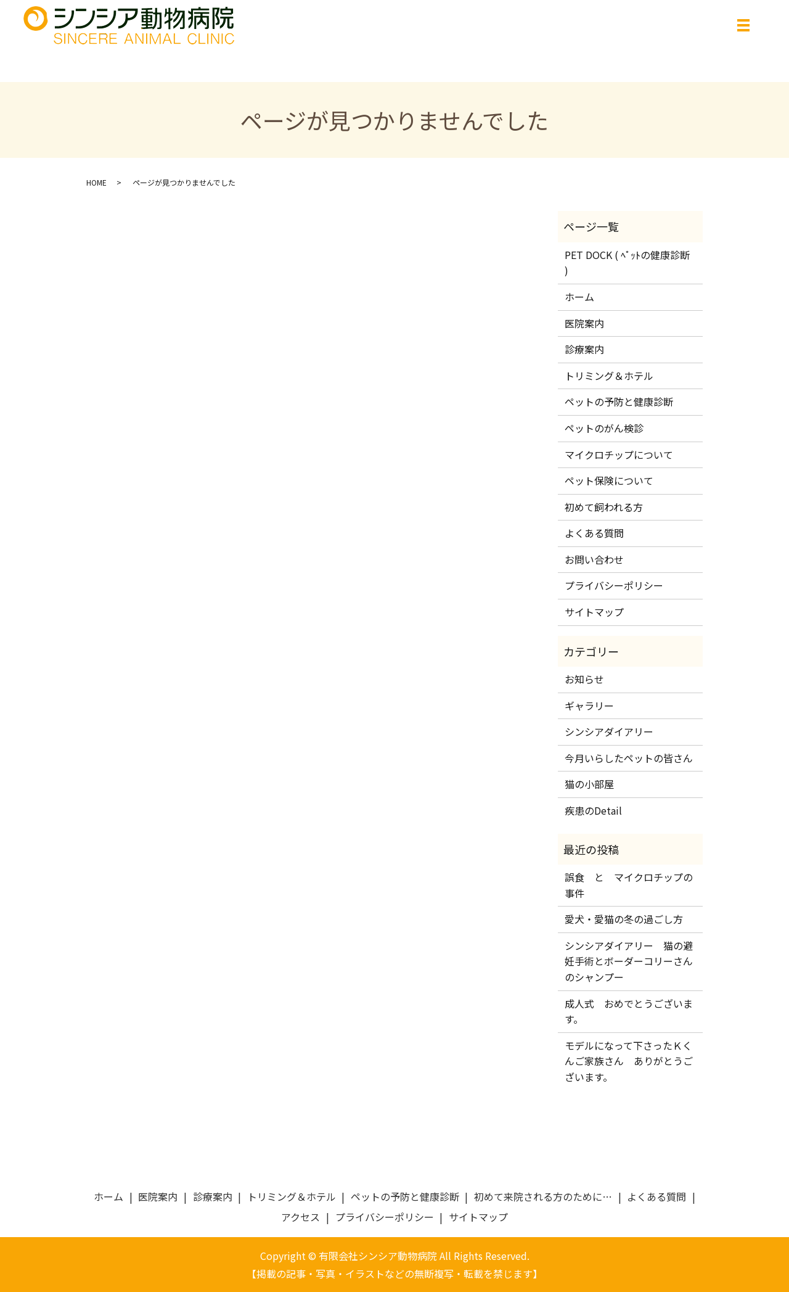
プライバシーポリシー (614, 585)
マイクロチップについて (619, 454)
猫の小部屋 (589, 783)
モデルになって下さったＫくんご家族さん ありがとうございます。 (629, 1061)
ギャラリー (589, 705)
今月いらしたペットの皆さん (629, 758)
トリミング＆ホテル (609, 375)
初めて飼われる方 (604, 507)
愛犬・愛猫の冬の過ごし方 (624, 918)
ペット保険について (609, 480)
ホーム (579, 296)
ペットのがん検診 (604, 428)
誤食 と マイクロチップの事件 (629, 885)
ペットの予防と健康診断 (619, 401)
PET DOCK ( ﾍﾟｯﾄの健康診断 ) (627, 262)
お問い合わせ (594, 559)
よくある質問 (594, 532)
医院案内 (584, 323)
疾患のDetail (593, 810)
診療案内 (584, 349)
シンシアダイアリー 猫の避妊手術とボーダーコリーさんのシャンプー (629, 961)
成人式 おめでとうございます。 (629, 1011)
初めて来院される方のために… (543, 1196)
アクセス (300, 1216)
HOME (96, 182)
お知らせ (584, 679)
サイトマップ (594, 611)
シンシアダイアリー (609, 731)
